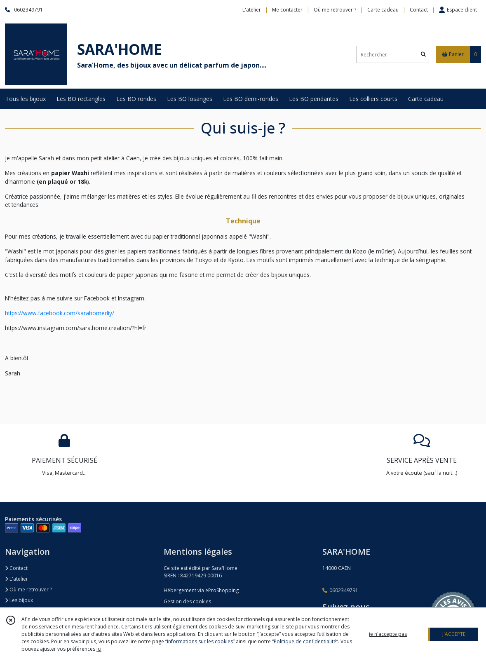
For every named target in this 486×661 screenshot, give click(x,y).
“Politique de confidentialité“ (305, 641)
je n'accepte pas (388, 634)
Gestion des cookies (187, 601)
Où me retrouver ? (28, 589)
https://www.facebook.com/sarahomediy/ (59, 313)
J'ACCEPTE (453, 634)
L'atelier (16, 578)
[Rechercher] (423, 55)
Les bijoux (19, 600)
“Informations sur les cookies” (200, 641)
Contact (419, 9)
